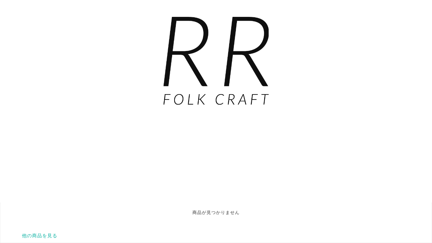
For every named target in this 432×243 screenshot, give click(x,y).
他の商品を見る (39, 235)
